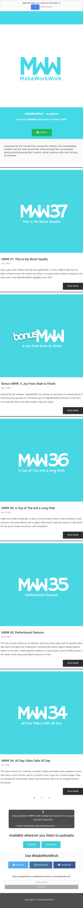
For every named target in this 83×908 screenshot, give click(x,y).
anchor (32, 844)
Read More (73, 286)
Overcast (51, 844)
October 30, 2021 (63, 825)
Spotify (42, 132)
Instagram (41, 865)
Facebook (64, 865)
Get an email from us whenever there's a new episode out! (41, 876)
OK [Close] (35, 7)
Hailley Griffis (59, 119)
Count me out (46, 7)
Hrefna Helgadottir (34, 119)
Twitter (18, 865)
